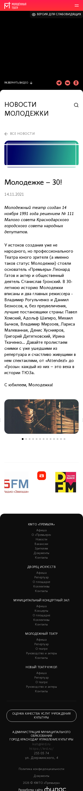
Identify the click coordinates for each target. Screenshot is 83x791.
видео (16, 83)
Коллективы (41, 586)
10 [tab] (54, 439)
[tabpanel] (41, 416)
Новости (41, 539)
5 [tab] (36, 439)
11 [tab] (57, 439)
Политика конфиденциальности (41, 769)
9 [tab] (50, 439)
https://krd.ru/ (41, 749)
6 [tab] (40, 439)
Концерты (41, 611)
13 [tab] (64, 439)
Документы (41, 553)
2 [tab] (26, 439)
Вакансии (41, 544)
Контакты (41, 557)
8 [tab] (47, 439)
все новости (22, 134)
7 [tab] (43, 439)
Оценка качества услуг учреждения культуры (41, 715)
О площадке (41, 582)
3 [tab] (29, 439)
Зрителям (41, 548)
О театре (41, 649)
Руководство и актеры (41, 653)
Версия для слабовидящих (59, 14)
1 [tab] (23, 439)
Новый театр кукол (41, 667)
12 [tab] (61, 439)
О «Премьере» (41, 535)
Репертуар (41, 577)
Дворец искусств (41, 567)
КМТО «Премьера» (41, 524)
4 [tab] (33, 439)
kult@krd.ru (41, 744)
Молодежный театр (41, 634)
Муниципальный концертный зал (41, 600)
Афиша (41, 530)
